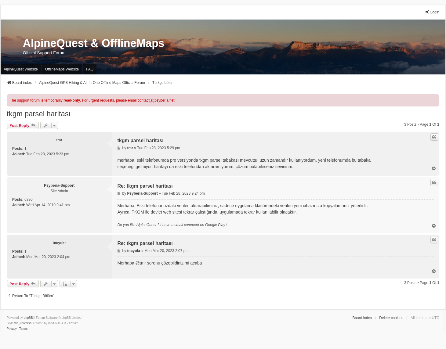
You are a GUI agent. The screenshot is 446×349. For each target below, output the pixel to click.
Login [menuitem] (432, 12)
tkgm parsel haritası (39, 114)
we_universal (23, 323)
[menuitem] (12, 329)
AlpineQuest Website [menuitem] (21, 69)
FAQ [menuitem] (89, 69)
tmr (59, 140)
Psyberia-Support (59, 185)
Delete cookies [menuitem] (391, 318)
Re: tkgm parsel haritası (144, 186)
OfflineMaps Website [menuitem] (62, 69)
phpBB (28, 317)
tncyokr (59, 243)
